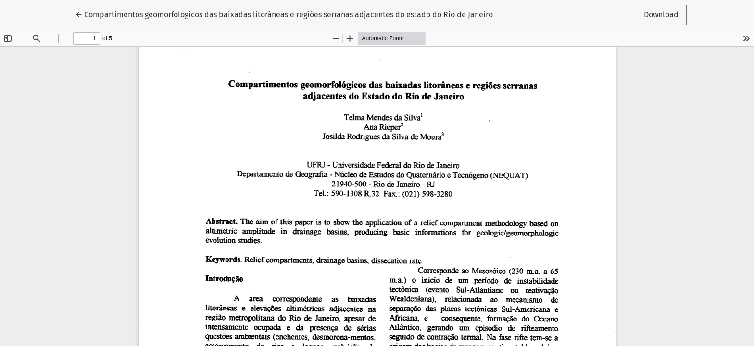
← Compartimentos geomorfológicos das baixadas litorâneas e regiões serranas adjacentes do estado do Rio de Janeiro (284, 14)
